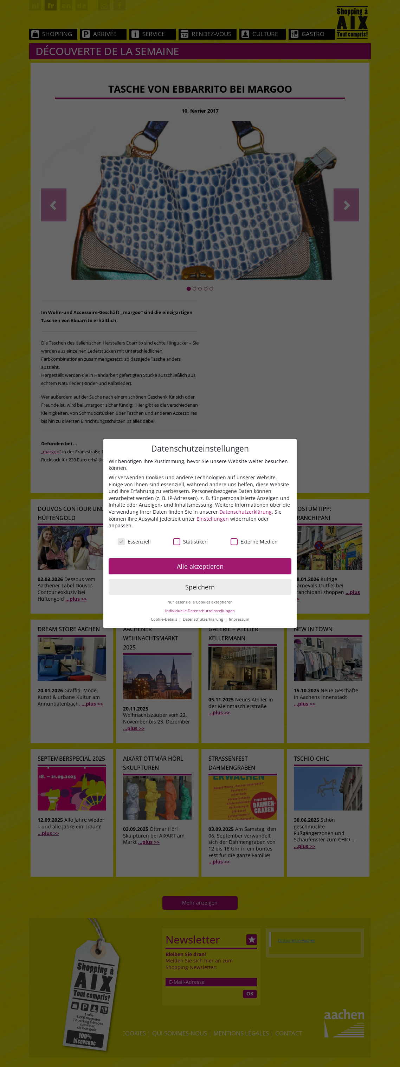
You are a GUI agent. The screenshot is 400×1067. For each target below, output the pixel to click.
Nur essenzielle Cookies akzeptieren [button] (200, 602)
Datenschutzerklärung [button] (203, 619)
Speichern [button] (200, 587)
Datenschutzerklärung (245, 511)
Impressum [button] (239, 619)
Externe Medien (254, 541)
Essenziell (134, 541)
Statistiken (190, 541)
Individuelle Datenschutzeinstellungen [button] (200, 610)
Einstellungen (212, 518)
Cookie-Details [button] (164, 619)
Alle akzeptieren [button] (200, 566)
